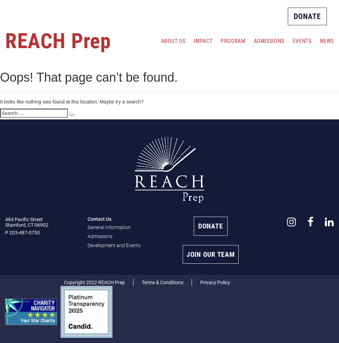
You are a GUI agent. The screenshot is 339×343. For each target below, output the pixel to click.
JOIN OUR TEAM (210, 254)
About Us (173, 41)
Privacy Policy (215, 282)
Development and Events (114, 245)
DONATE (307, 16)
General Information (109, 227)
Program (233, 41)
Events (302, 41)
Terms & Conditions (162, 282)
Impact (203, 41)
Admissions (269, 41)
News (327, 41)
